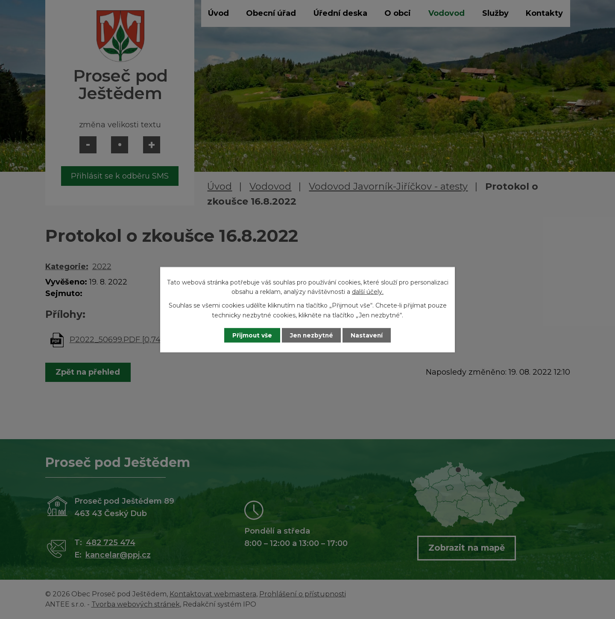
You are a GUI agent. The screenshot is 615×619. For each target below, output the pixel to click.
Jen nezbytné (311, 335)
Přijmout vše (249, 335)
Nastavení (370, 335)
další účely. (368, 291)
